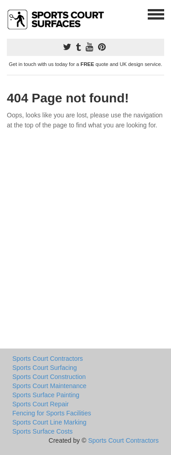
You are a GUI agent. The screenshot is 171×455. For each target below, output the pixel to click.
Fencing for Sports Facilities (51, 413)
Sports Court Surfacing (44, 367)
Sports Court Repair (40, 404)
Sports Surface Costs (42, 431)
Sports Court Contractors (47, 358)
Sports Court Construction (49, 376)
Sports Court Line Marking (49, 422)
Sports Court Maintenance (49, 385)
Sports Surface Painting (45, 395)
